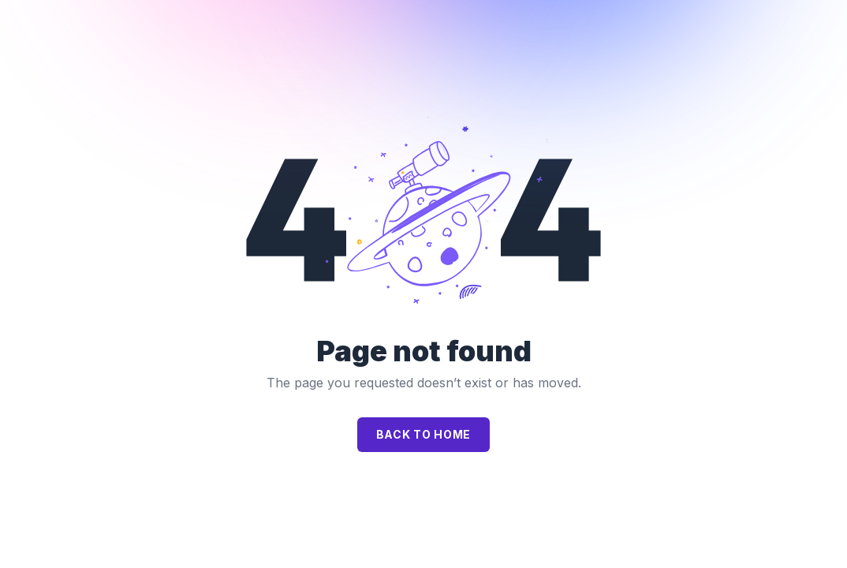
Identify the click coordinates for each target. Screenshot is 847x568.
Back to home (423, 434)
